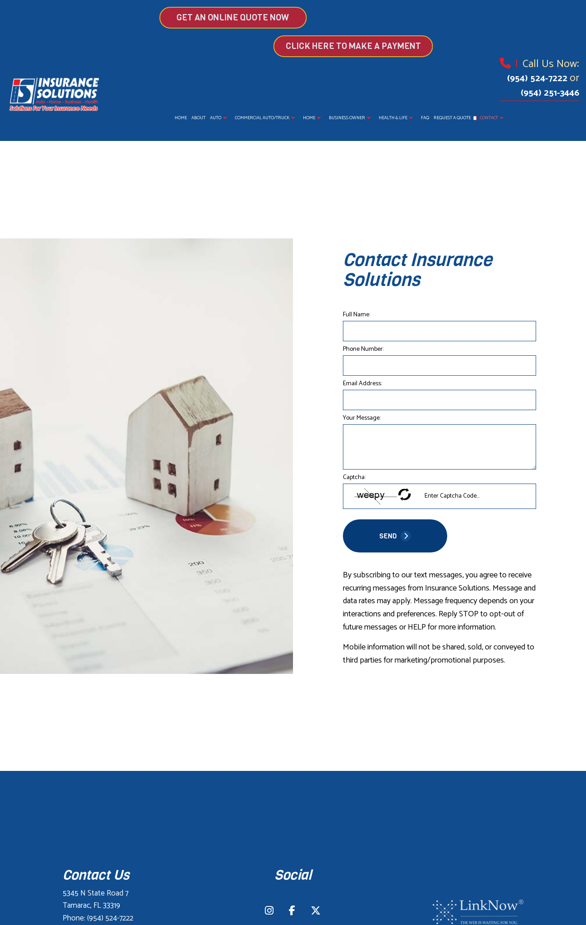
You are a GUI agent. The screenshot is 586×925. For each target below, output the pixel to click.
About (198, 117)
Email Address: (362, 383)
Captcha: (354, 477)
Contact (489, 117)
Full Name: (356, 315)
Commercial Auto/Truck (262, 117)
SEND (395, 536)
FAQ (425, 117)
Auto (215, 117)
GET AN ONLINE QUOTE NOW (198, 17)
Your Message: (362, 418)
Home (181, 117)
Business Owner (347, 117)
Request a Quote (452, 117)
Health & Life (393, 117)
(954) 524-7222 (538, 78)
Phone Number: (363, 349)
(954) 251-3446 (550, 93)
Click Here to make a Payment (387, 46)
